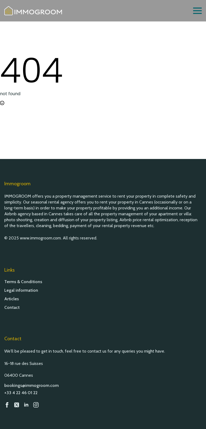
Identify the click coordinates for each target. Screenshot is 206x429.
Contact (12, 307)
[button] (195, 418)
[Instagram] (36, 405)
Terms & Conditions (23, 282)
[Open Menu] (197, 10)
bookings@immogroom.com (31, 385)
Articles (11, 299)
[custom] (16, 405)
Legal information (21, 290)
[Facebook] (7, 405)
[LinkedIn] (26, 405)
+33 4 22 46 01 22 (21, 392)
